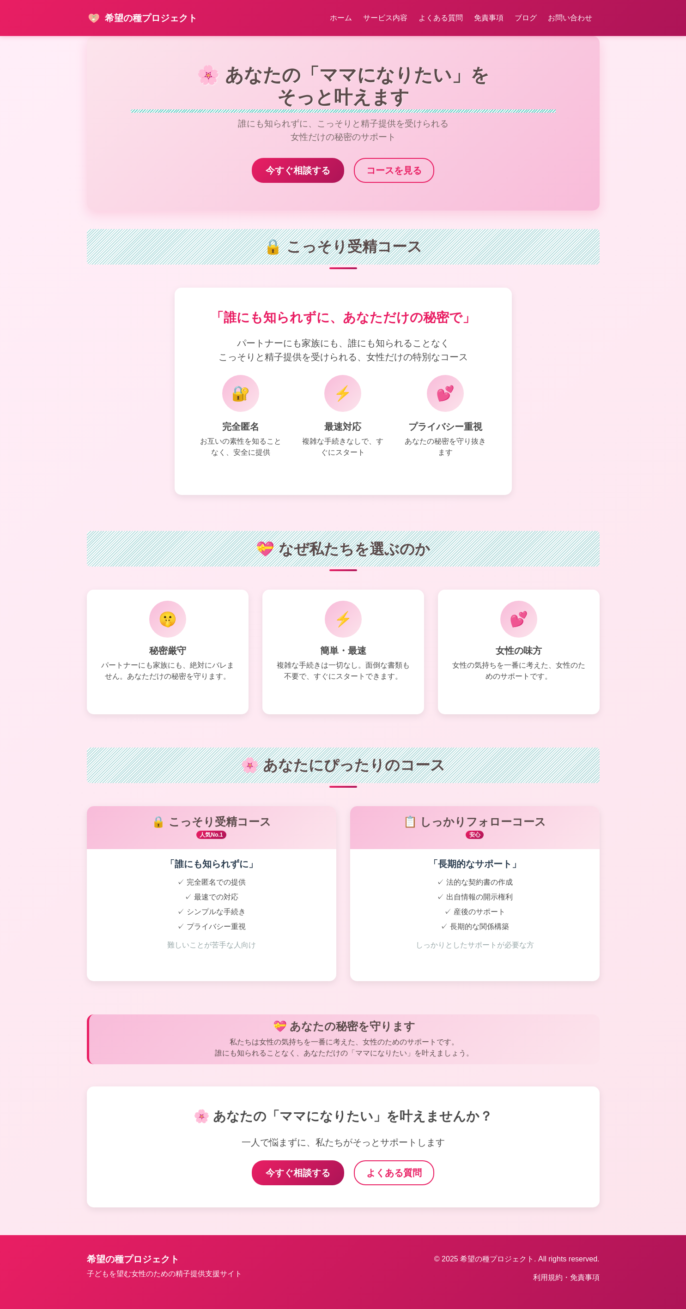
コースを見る (394, 170)
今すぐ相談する (298, 170)
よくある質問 (441, 18)
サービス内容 (385, 18)
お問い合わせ (570, 18)
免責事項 (489, 18)
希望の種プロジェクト (142, 18)
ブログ (526, 18)
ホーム (341, 18)
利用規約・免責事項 (566, 1277)
